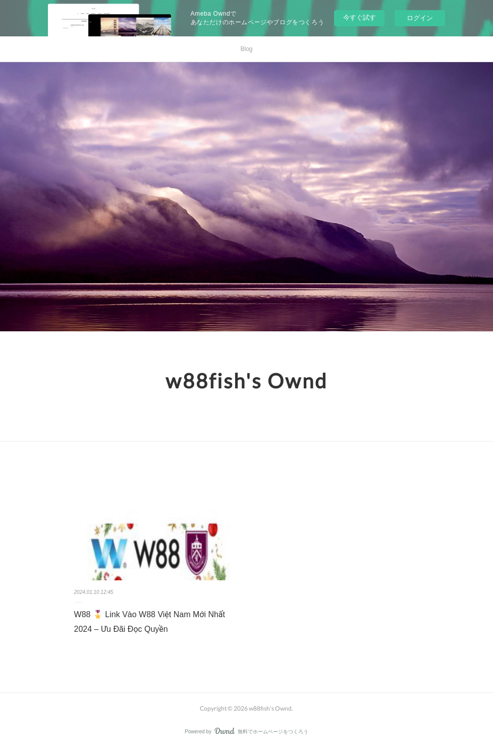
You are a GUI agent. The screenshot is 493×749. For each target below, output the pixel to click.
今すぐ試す (359, 17)
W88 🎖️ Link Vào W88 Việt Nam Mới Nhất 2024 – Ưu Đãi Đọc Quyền (149, 621)
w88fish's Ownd (246, 381)
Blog (246, 49)
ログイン (420, 18)
